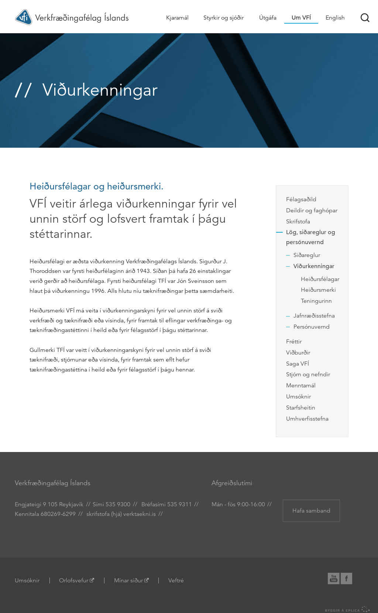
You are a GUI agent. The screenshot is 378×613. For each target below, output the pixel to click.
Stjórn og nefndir (308, 374)
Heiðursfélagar (320, 279)
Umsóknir (298, 396)
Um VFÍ (301, 17)
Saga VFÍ (297, 363)
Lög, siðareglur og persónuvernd (310, 237)
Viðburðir (298, 352)
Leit (365, 18)
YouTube (337, 577)
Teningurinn (316, 301)
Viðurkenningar (313, 266)
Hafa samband (311, 510)
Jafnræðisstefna (314, 315)
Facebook (350, 577)
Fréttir (294, 341)
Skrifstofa (298, 221)
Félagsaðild (301, 199)
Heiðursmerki (318, 290)
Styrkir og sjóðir (223, 17)
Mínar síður (128, 580)
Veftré (176, 580)
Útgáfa (267, 17)
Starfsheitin (300, 407)
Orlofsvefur (73, 580)
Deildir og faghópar (311, 210)
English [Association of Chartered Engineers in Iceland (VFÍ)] (335, 17)
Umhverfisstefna (307, 418)
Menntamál (301, 385)
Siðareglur (306, 255)
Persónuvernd (311, 327)
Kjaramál (177, 17)
